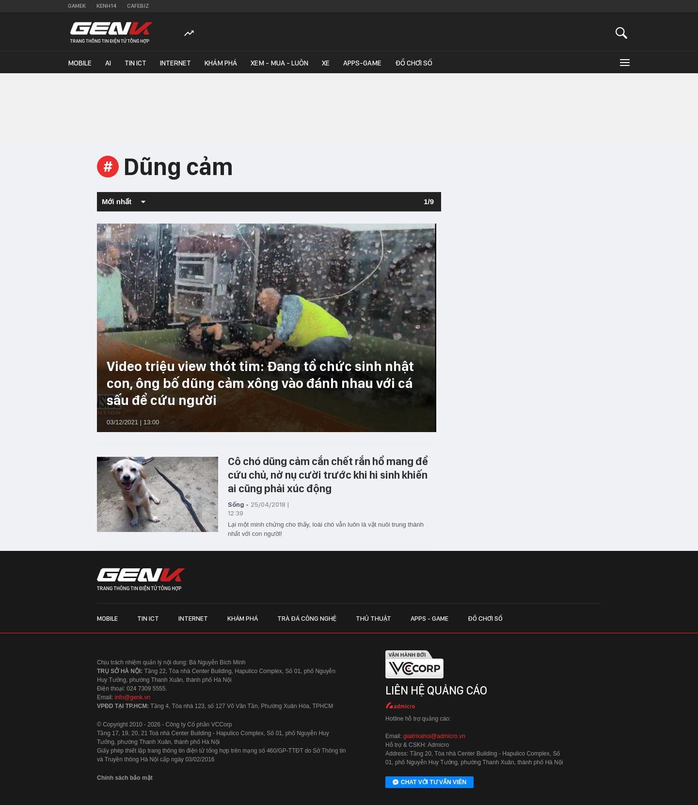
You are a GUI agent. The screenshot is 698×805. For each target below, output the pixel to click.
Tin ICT (135, 63)
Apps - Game (429, 618)
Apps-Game (362, 63)
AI (108, 63)
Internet (175, 63)
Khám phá (221, 63)
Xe (326, 63)
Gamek (77, 5)
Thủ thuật (373, 618)
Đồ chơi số (413, 63)
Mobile (80, 63)
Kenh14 (106, 5)
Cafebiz (138, 5)
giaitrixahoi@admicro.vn (434, 736)
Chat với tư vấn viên (429, 782)
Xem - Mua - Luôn (279, 63)
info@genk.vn (133, 697)
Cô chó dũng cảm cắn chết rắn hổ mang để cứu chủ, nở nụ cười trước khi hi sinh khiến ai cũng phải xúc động (328, 475)
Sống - (238, 504)
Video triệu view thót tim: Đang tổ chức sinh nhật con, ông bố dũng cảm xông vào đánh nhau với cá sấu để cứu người (260, 383)
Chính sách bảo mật (125, 777)
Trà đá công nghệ (306, 618)
